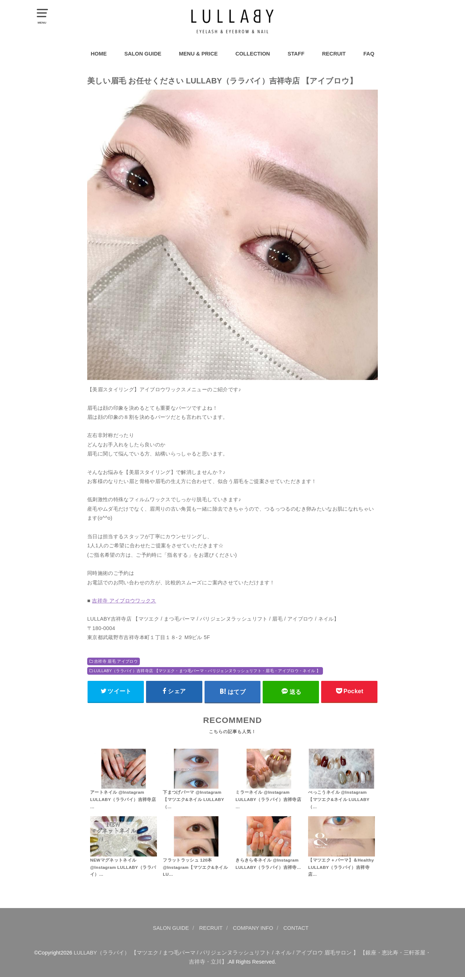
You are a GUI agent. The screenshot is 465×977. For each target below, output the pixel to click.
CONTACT (295, 928)
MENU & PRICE (198, 54)
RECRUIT (333, 54)
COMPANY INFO (253, 928)
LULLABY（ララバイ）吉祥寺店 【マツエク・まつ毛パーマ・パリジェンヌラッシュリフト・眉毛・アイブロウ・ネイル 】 (207, 671)
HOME (99, 54)
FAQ (368, 54)
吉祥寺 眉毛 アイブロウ (116, 661)
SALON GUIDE (142, 54)
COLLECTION (252, 54)
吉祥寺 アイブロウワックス (124, 601)
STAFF (296, 54)
